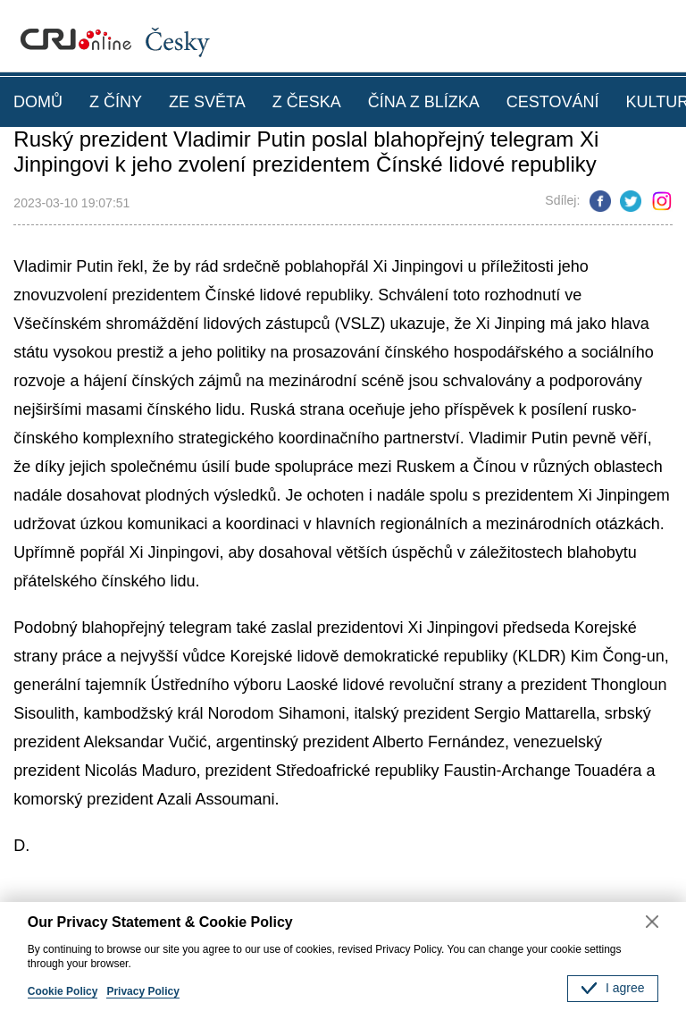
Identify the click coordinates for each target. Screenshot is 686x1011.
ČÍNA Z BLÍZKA (424, 102)
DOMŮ (38, 102)
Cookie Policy (63, 991)
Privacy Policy (142, 991)
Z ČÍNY (115, 102)
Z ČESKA (306, 102)
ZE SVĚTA (207, 102)
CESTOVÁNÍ (552, 102)
